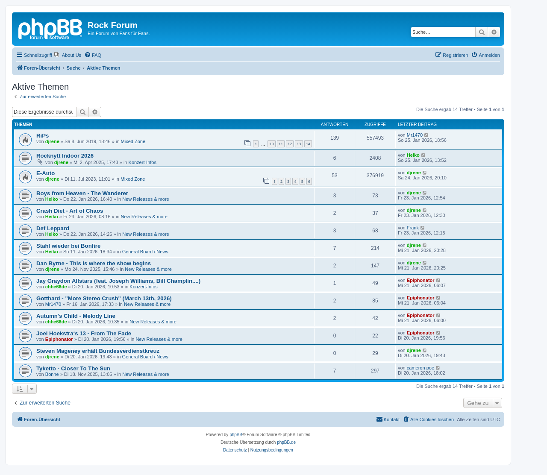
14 (308, 144)
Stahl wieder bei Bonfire (68, 246)
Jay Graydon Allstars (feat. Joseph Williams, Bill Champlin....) (118, 281)
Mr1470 (415, 135)
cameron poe (420, 367)
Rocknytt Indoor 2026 (65, 155)
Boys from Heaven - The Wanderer (82, 193)
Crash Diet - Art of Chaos (69, 211)
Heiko (413, 155)
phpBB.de (286, 442)
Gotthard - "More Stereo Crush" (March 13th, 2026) (104, 298)
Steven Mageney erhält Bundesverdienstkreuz (97, 351)
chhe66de (56, 286)
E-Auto (45, 173)
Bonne (52, 374)
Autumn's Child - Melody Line (75, 316)
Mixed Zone (133, 141)
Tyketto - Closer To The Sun (73, 368)
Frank (413, 227)
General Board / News (145, 251)
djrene (52, 141)
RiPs (42, 135)
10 (271, 144)
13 (299, 144)
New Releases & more (145, 199)
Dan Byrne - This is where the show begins (93, 263)
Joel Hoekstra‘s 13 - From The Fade (83, 333)
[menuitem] (67, 55)
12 (290, 144)
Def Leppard (52, 228)
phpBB (235, 434)
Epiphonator (421, 280)
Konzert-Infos (142, 162)
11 (281, 144)
